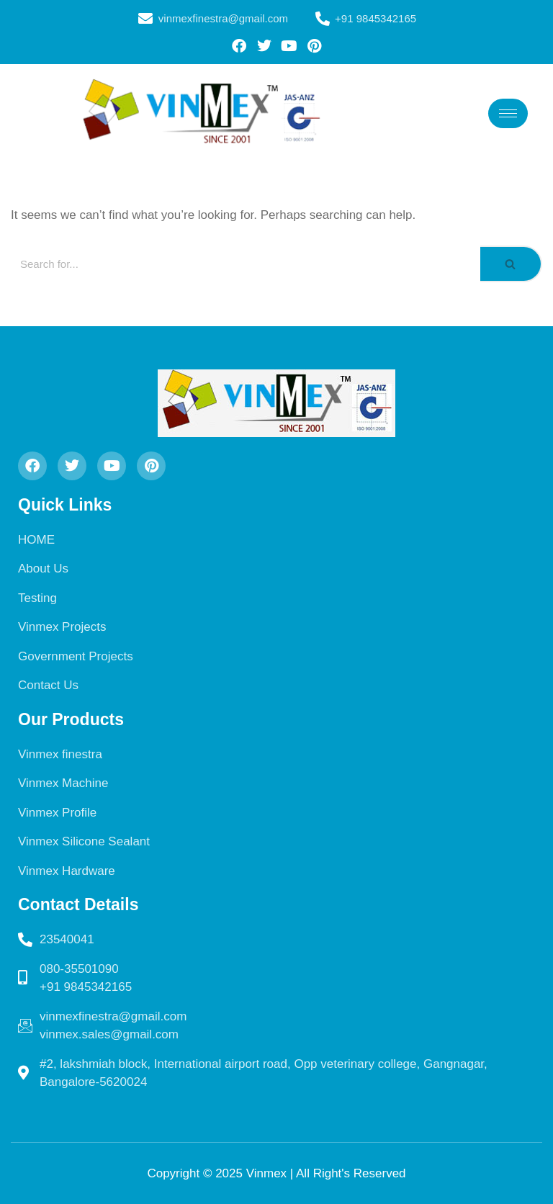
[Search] (245, 264)
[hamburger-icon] (508, 113)
